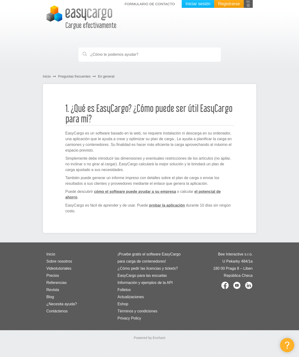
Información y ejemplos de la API (145, 283)
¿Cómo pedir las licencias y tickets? (147, 268)
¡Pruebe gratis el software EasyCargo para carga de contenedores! (148, 257)
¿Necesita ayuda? (61, 304)
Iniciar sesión (197, 3)
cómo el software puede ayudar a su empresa (135, 192)
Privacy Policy (129, 318)
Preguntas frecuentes (74, 76)
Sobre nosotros (59, 261)
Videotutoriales (59, 268)
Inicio (47, 76)
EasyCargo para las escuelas (142, 276)
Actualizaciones (130, 297)
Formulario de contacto (149, 4)
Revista (52, 290)
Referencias (56, 283)
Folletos (124, 290)
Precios (52, 276)
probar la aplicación (167, 205)
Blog (50, 297)
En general (106, 76)
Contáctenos (57, 311)
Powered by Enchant (149, 338)
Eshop (122, 304)
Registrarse (229, 3)
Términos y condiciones (137, 311)
